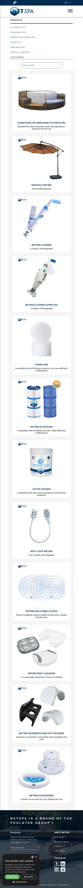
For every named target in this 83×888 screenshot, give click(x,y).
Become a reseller (61, 842)
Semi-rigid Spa (17, 47)
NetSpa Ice (16, 42)
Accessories (17, 57)
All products (17, 27)
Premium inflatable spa (22, 37)
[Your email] (24, 848)
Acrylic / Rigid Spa (20, 52)
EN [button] (66, 3)
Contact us (58, 846)
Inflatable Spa (18, 32)
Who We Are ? (60, 837)
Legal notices (59, 851)
